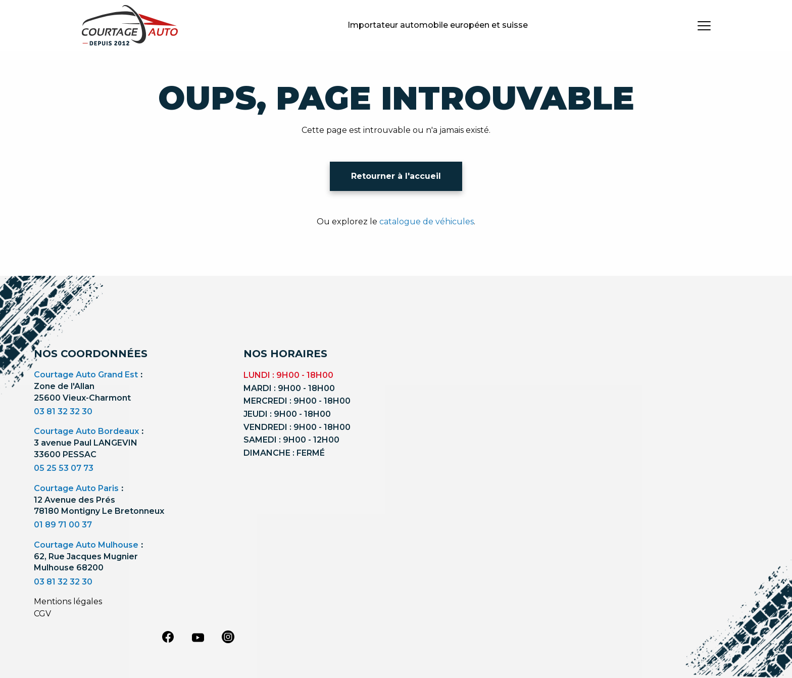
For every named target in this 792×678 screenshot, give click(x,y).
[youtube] (198, 637)
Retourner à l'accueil (396, 176)
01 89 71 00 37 (63, 524)
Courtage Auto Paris (76, 488)
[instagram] (228, 636)
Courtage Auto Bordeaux (86, 431)
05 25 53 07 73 (63, 468)
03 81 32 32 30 (63, 411)
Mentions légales (68, 601)
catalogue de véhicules (426, 221)
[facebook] (167, 636)
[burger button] (704, 25)
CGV (42, 613)
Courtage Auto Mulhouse (86, 545)
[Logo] (130, 25)
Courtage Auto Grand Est (86, 374)
